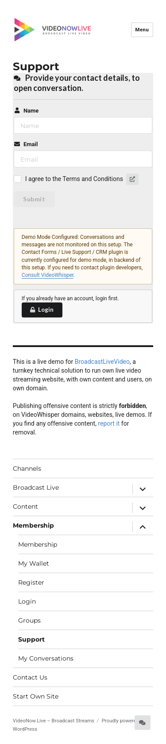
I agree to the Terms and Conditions (74, 178)
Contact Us (30, 677)
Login (41, 309)
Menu (142, 29)
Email (26, 144)
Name (26, 110)
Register (31, 582)
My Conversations (45, 658)
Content (25, 506)
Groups (29, 620)
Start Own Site (35, 696)
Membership (33, 525)
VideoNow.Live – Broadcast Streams (53, 721)
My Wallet (33, 563)
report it (109, 423)
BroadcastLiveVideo (102, 361)
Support (31, 639)
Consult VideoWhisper (47, 275)
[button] (132, 179)
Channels (27, 468)
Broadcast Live (36, 487)
